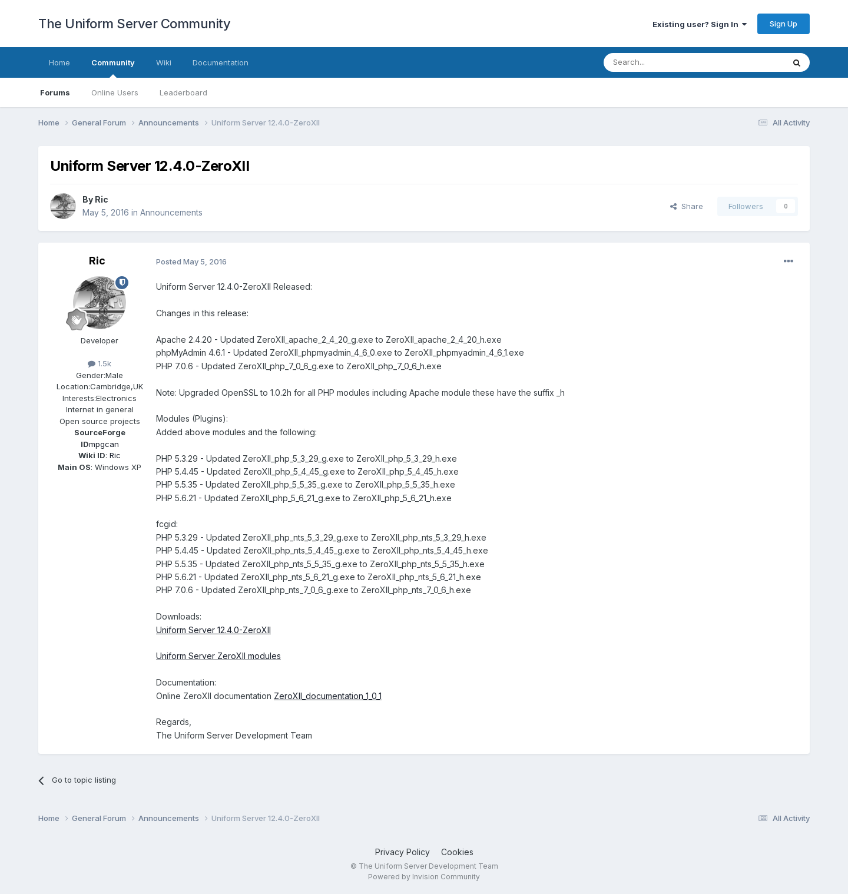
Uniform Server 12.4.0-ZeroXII (213, 630)
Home (59, 62)
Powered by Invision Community (424, 876)
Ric (101, 199)
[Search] (664, 62)
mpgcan (104, 444)
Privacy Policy (402, 852)
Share (686, 206)
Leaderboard (183, 92)
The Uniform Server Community (134, 23)
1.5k (99, 363)
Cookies (457, 852)
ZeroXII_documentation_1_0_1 (328, 696)
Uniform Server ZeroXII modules (218, 656)
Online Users (114, 92)
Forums (55, 92)
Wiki (163, 62)
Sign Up (783, 23)
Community (113, 68)
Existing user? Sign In (699, 24)
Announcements (171, 212)
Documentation (221, 62)
